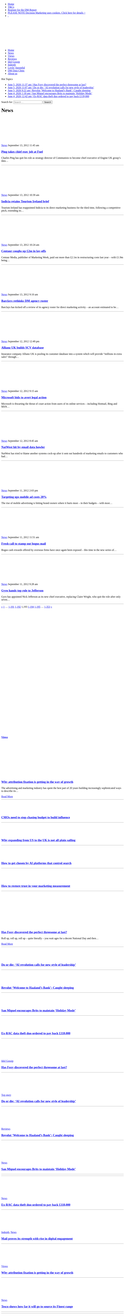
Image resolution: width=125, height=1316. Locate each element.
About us (12, 73)
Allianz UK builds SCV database (22, 347)
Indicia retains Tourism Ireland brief (25, 201)
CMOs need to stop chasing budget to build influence (35, 817)
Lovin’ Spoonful (16, 67)
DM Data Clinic (16, 70)
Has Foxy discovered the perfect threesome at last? (34, 932)
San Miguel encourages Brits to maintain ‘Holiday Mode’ (38, 1010)
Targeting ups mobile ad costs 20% (24, 497)
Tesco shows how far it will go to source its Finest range (37, 1306)
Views (11, 56)
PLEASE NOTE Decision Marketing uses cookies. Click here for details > (46, 12)
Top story (6, 1095)
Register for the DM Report (22, 9)
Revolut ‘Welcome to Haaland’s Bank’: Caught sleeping (37, 987)
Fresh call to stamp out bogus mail (23, 543)
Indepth (12, 64)
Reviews (12, 58)
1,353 (47, 606)
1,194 (31, 606)
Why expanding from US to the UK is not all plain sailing (38, 840)
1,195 (37, 606)
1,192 (18, 606)
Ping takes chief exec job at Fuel (22, 151)
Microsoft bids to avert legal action (24, 397)
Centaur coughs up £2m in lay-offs (23, 251)
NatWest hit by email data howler (23, 447)
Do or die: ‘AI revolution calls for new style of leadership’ (38, 964)
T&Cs (11, 7)
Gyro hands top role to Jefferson (22, 590)
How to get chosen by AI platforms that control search (36, 863)
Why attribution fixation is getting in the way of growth (37, 782)
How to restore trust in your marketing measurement (35, 886)
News (11, 53)
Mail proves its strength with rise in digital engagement (37, 1238)
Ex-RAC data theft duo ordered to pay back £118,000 (35, 1033)
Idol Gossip (14, 61)
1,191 (11, 606)
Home (11, 4)
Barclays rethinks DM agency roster (24, 301)
